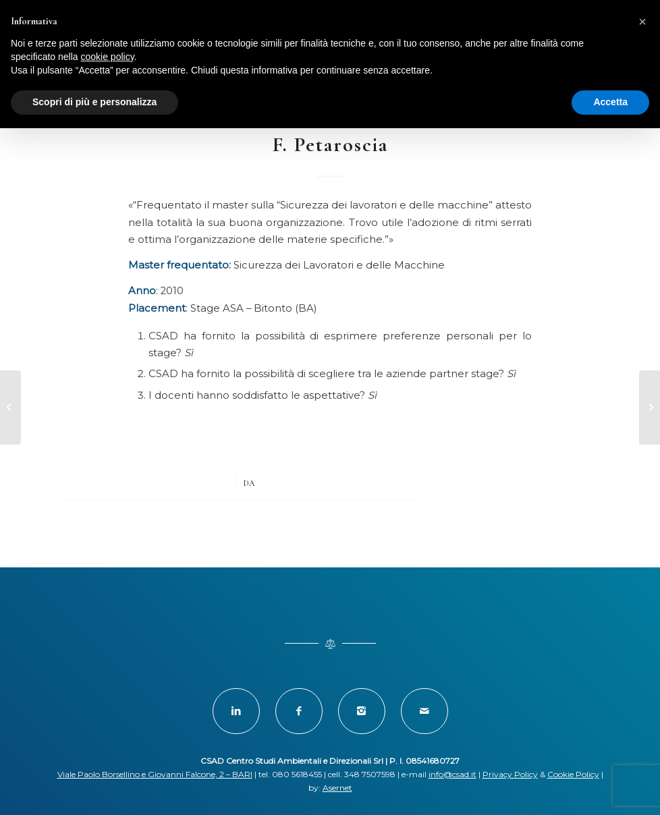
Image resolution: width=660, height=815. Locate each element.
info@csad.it (452, 774)
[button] (642, 21)
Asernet (337, 788)
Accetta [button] (610, 101)
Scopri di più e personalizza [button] (94, 101)
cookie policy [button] (107, 56)
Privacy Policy (510, 774)
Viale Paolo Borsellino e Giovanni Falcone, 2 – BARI (154, 774)
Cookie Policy (573, 774)
